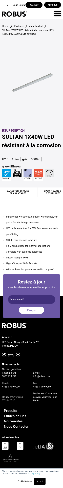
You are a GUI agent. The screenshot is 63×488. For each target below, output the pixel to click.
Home (5, 26)
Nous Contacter (16, 427)
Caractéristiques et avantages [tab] (18, 192)
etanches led (36, 26)
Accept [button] (39, 481)
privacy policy (34, 473)
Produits (10, 411)
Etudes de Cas (15, 416)
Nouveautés (13, 421)
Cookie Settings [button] (24, 481)
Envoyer (31, 310)
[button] (5, 5)
